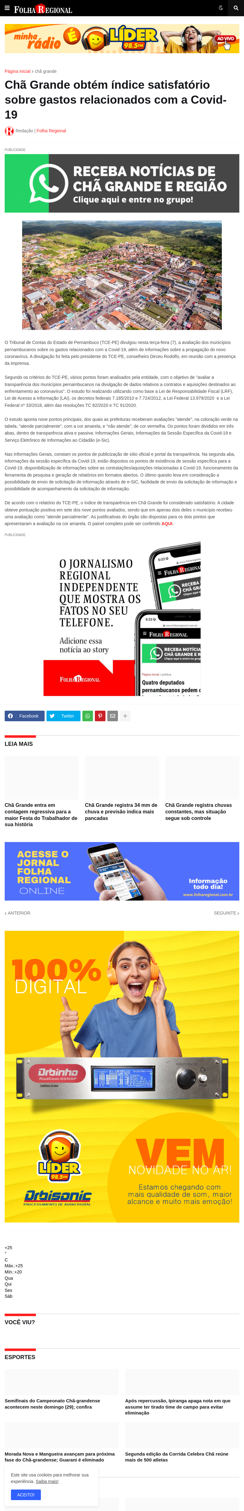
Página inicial (18, 71)
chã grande (46, 71)
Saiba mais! (47, 1481)
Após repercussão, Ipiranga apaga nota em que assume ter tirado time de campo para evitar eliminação (178, 1406)
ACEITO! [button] (26, 1494)
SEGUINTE (225, 913)
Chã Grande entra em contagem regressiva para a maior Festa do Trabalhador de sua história (41, 815)
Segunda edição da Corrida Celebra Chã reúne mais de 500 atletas (176, 1457)
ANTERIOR (19, 913)
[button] (7, 8)
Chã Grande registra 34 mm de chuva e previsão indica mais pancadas (121, 812)
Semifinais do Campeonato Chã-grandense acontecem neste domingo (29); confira (52, 1404)
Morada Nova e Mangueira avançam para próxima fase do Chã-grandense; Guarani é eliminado (60, 1457)
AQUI (167, 523)
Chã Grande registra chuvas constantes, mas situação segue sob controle (198, 812)
